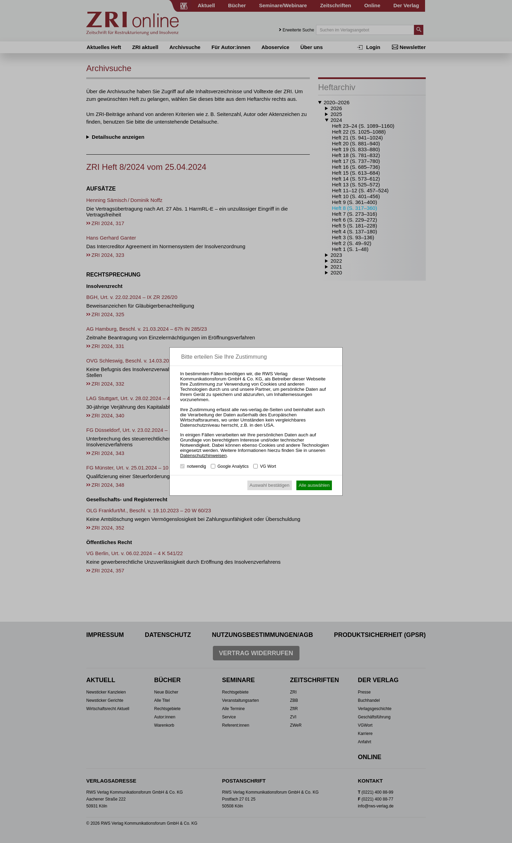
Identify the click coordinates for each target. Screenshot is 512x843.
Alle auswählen (314, 485)
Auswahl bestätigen (269, 485)
